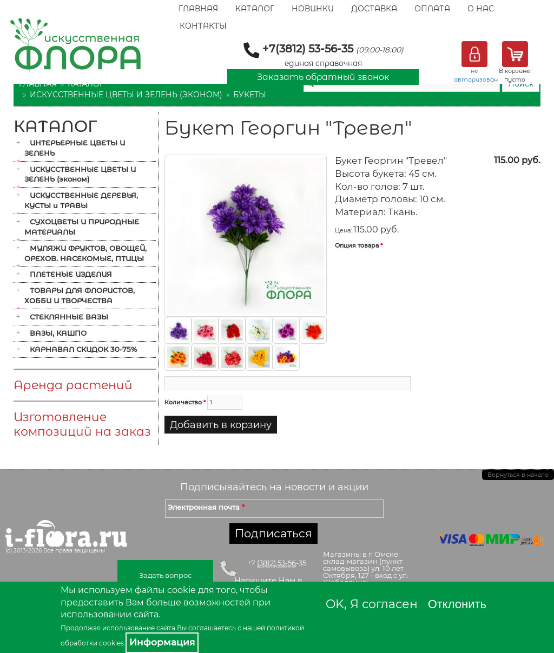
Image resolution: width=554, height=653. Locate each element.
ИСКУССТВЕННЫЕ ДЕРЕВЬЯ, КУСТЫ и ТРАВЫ (81, 200)
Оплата (432, 9)
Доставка (374, 9)
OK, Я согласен (372, 604)
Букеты (249, 94)
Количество (185, 402)
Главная (198, 9)
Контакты (203, 26)
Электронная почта (206, 507)
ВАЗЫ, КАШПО (58, 333)
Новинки (313, 9)
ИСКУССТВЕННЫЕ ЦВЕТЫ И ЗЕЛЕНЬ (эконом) (126, 94)
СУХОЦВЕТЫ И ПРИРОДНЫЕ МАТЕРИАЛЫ (81, 226)
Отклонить (457, 604)
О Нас (480, 9)
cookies (111, 643)
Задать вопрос (165, 575)
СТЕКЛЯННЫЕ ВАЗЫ (69, 316)
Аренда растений (73, 385)
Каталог (254, 9)
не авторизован (476, 75)
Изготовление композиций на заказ (82, 424)
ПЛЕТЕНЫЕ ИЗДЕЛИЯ (71, 274)
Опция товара (358, 245)
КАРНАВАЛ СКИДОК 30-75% (83, 349)
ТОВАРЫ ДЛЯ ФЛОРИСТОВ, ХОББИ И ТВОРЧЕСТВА (79, 295)
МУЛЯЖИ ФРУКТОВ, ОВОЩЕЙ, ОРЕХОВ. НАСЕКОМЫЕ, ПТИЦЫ (85, 253)
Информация (162, 642)
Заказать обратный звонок (323, 77)
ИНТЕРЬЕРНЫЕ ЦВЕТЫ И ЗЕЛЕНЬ (74, 147)
